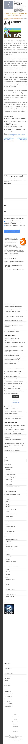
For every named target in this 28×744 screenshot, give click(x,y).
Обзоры (7, 584)
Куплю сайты (15, 15)
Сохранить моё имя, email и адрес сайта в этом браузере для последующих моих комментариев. (14, 219)
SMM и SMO (8, 529)
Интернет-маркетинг (10, 526)
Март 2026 (6, 691)
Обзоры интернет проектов (12, 546)
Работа (21, 15)
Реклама (21, 13)
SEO (7, 524)
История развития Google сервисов (12, 311)
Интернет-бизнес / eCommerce (12, 486)
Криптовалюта (9, 472)
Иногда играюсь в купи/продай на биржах (14, 381)
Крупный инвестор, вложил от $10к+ (13, 371)
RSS (11, 254)
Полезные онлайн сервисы (12, 539)
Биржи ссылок (9, 479)
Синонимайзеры (9, 564)
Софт (5, 551)
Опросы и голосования (11, 582)
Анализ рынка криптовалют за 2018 (12, 309)
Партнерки (8, 469)
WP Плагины (8, 501)
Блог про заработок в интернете (18, 3)
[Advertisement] (14, 156)
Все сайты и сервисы (9, 536)
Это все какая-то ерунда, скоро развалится (15, 390)
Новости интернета (17, 18)
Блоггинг (7, 569)
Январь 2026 (7, 696)
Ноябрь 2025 (7, 701)
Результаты (15, 400)
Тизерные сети (9, 484)
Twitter (17, 254)
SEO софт (8, 554)
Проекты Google (9, 544)
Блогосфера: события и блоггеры (11, 567)
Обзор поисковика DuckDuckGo (11, 331)
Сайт (5, 211)
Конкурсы (8, 574)
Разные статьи (21, 134)
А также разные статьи (15, 452)
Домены (7, 511)
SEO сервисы (9, 541)
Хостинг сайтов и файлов (11, 513)
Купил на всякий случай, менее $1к (13, 376)
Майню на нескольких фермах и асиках (14, 383)
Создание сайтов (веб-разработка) (12, 494)
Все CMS (8, 506)
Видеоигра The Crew (11, 124)
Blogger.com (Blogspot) (11, 509)
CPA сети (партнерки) (10, 477)
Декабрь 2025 (7, 698)
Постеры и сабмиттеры (11, 561)
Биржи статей (9, 481)
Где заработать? (14, 13)
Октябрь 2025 (7, 703)
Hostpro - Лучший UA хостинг (10, 413)
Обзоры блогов (9, 571)
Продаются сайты (8, 673)
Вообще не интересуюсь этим (12, 393)
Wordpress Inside (8, 416)
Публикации (7, 683)
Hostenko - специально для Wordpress (13, 411)
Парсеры (8, 559)
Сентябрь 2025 (7, 706)
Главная (5, 18)
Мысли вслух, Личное (10, 579)
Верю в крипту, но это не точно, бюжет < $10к (15, 373)
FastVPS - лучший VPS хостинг (11, 408)
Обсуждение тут (15, 402)
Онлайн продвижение (9, 521)
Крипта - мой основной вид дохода (13, 388)
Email (5, 205)
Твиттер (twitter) (9, 549)
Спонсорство (7, 685)
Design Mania (7, 418)
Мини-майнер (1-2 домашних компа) (13, 386)
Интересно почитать (10, 589)
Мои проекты (8, 586)
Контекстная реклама (10, 474)
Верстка (7, 499)
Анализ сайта (9, 556)
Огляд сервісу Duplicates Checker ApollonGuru (14, 429)
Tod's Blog (8, 5)
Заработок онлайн (8, 467)
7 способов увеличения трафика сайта (13, 306)
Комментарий (7, 183)
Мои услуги (7, 678)
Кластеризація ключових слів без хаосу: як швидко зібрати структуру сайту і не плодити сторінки (14, 445)
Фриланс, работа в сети (11, 491)
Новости (10, 18)
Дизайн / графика (9, 516)
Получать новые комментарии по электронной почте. (14, 226)
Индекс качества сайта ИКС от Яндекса (13, 314)
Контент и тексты (9, 518)
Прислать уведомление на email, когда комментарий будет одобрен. (13, 222)
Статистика (8, 533)
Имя (5, 200)
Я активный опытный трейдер (12, 378)
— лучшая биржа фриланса (14, 269)
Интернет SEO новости (11, 594)
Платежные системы (10, 489)
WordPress (8, 496)
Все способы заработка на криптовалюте (13, 320)
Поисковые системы (10, 531)
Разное (6, 577)
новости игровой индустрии (12, 135)
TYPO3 (7, 504)
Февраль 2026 (7, 694)
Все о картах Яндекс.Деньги (10, 329)
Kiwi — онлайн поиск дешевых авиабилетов (14, 322)
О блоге (6, 13)
